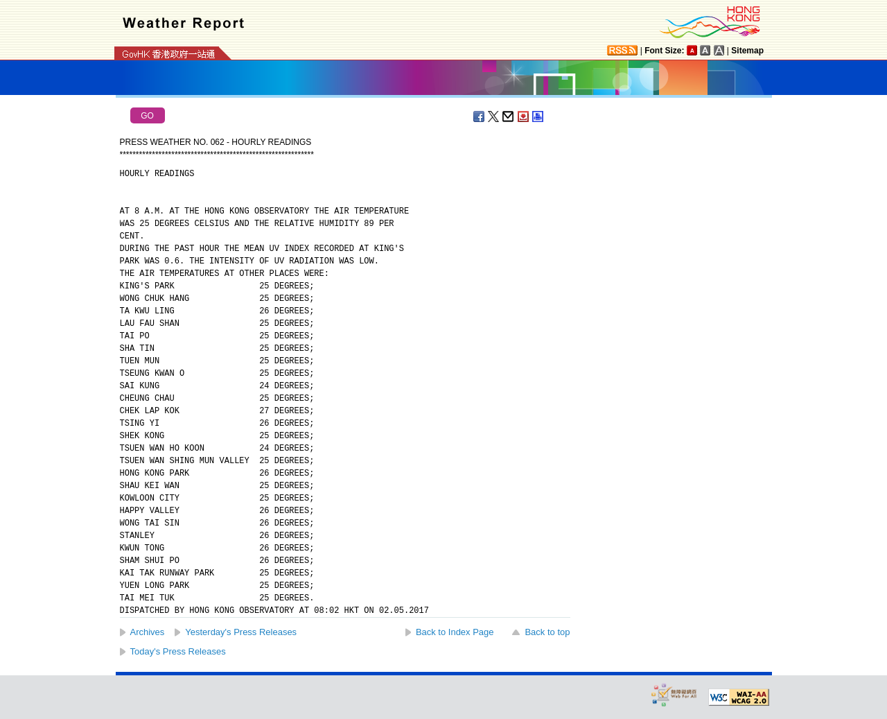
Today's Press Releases (178, 651)
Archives (147, 632)
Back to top (547, 632)
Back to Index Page (455, 632)
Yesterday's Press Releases (241, 632)
